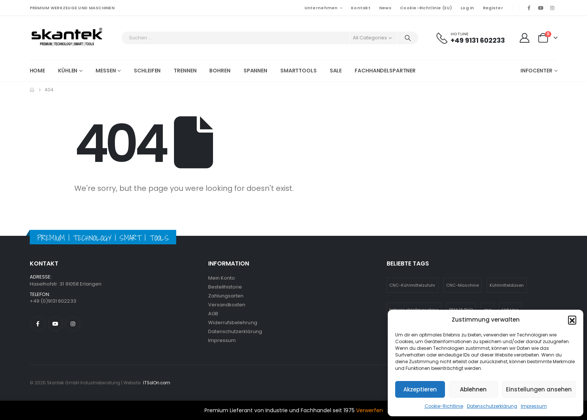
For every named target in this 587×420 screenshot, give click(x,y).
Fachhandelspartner (385, 70)
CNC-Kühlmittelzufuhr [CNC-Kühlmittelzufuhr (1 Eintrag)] (412, 285)
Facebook (37, 323)
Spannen (255, 70)
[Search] (407, 38)
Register (493, 8)
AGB (213, 313)
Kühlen (67, 70)
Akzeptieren (420, 389)
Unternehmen (321, 8)
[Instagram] (552, 8)
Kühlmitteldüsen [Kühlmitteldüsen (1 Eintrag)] (507, 285)
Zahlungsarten (226, 295)
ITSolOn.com (157, 383)
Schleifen (147, 70)
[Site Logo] (67, 38)
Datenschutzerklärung (492, 406)
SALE (336, 70)
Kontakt (361, 8)
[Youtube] (540, 8)
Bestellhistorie (225, 286)
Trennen (185, 70)
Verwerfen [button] (369, 410)
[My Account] (524, 38)
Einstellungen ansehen (539, 389)
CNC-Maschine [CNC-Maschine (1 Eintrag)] (462, 285)
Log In (467, 8)
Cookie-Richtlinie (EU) (426, 8)
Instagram (72, 323)
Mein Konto (221, 277)
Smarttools (298, 70)
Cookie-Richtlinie (444, 406)
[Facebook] (529, 8)
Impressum (534, 406)
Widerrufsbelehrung (232, 322)
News (385, 8)
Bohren (219, 70)
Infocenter (536, 70)
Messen (106, 70)
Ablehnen (473, 389)
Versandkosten (227, 304)
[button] (572, 319)
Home (37, 70)
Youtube (55, 323)
